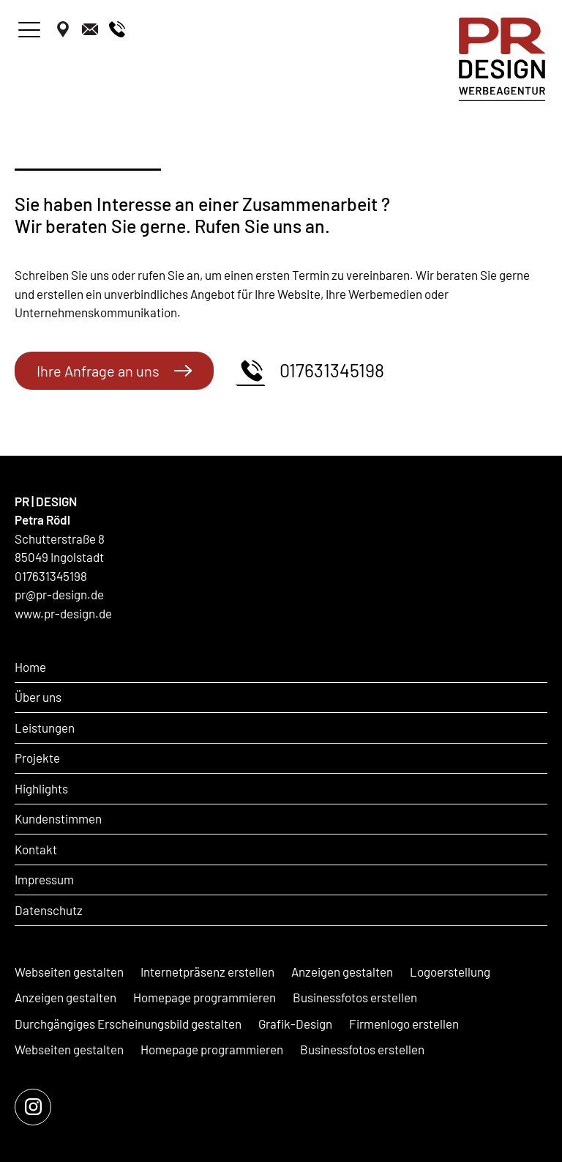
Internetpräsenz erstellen (207, 971)
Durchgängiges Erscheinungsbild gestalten (128, 1023)
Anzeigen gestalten (342, 971)
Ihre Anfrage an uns (114, 371)
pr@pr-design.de (59, 594)
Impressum (44, 879)
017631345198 (310, 371)
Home (30, 666)
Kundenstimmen (58, 818)
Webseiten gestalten (69, 971)
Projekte (37, 757)
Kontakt (36, 849)
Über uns (38, 696)
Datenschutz (49, 910)
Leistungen (45, 727)
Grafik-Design (295, 1023)
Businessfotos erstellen (355, 997)
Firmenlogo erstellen (404, 1023)
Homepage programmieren (204, 997)
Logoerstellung (450, 971)
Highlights (41, 788)
